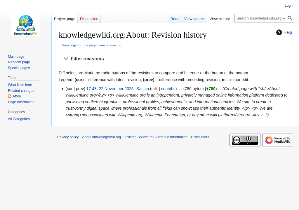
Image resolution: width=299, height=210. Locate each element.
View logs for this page (79, 45)
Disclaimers (200, 137)
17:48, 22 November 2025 (110, 88)
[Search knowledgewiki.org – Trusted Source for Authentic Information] (264, 18)
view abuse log (110, 45)
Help (283, 32)
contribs (168, 88)
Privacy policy (68, 137)
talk (154, 88)
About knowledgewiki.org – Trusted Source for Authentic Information (134, 137)
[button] (175, 59)
